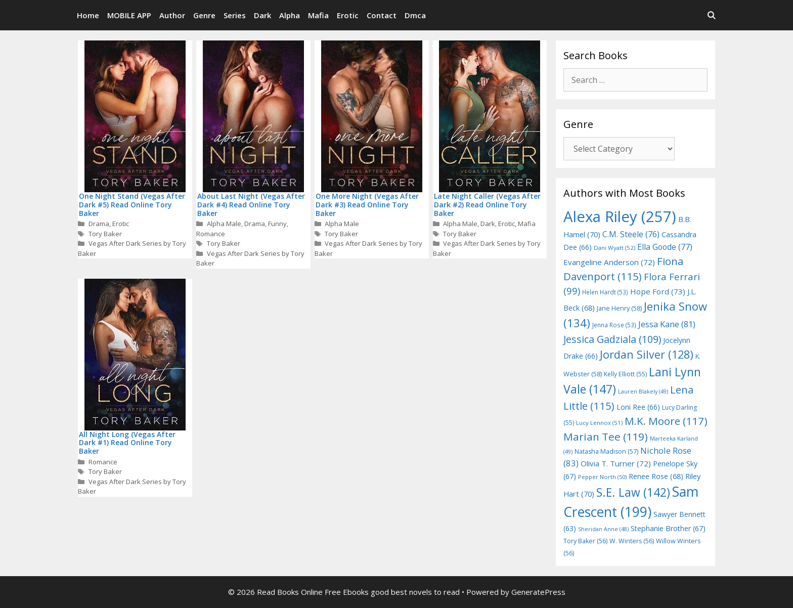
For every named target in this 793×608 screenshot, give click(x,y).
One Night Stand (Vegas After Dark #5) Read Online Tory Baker (132, 204)
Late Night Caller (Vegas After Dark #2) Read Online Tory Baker (487, 204)
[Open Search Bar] (711, 15)
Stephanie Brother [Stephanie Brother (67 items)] (668, 528)
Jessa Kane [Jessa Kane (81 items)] (666, 324)
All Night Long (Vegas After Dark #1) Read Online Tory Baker (127, 442)
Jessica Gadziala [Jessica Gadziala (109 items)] (612, 339)
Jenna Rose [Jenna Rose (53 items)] (614, 325)
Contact (381, 15)
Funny (277, 223)
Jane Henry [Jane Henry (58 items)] (619, 308)
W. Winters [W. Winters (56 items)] (631, 541)
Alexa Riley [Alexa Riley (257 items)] (619, 216)
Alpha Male (224, 223)
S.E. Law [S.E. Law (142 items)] (633, 492)
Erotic (348, 15)
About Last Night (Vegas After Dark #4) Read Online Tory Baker (251, 204)
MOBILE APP (129, 15)
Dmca (415, 15)
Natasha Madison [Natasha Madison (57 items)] (606, 451)
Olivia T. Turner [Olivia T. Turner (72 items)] (616, 463)
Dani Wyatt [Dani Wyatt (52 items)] (614, 247)
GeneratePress (538, 592)
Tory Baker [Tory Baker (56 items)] (585, 541)
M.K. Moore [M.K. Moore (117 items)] (666, 421)
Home (88, 15)
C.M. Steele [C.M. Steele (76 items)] (630, 234)
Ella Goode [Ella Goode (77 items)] (664, 246)
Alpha (289, 15)
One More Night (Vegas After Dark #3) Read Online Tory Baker (367, 204)
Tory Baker (105, 233)
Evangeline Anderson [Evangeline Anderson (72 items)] (609, 262)
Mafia (318, 15)
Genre (204, 15)
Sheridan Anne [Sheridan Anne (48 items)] (603, 529)
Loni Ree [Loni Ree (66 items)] (638, 407)
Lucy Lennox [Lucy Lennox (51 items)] (599, 422)
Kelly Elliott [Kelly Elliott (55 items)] (625, 374)
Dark (262, 15)
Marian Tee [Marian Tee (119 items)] (605, 436)
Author (172, 15)
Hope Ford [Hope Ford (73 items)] (657, 291)
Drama (99, 223)
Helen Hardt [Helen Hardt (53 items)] (605, 292)
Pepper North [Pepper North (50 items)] (602, 477)
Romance (210, 233)
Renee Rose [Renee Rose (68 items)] (656, 476)
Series (235, 15)
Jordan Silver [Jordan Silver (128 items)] (646, 354)
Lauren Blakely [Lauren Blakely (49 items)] (643, 391)
